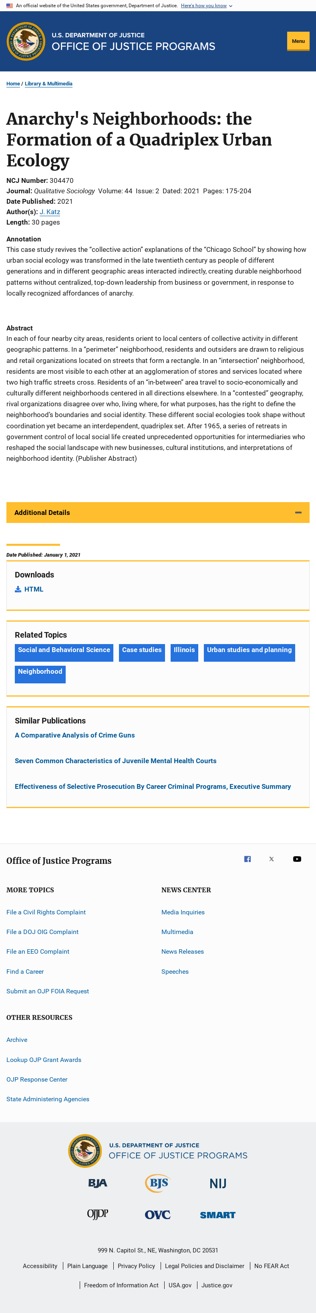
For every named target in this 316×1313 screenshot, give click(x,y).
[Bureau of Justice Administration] (98, 1189)
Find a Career (25, 971)
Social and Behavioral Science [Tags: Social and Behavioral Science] (64, 650)
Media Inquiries (183, 912)
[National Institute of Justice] (218, 1189)
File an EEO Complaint (37, 951)
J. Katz (50, 212)
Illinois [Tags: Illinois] (184, 650)
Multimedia (177, 932)
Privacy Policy (136, 1266)
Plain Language (87, 1266)
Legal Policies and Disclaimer (204, 1266)
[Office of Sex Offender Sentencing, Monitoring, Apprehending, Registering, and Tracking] (217, 1220)
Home (13, 84)
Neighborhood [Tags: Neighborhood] (40, 671)
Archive (16, 1040)
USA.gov (180, 1285)
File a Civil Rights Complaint (46, 912)
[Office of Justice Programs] (26, 41)
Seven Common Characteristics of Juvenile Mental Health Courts (116, 761)
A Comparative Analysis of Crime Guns (75, 735)
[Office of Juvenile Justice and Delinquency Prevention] (97, 1221)
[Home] (133, 41)
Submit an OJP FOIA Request (47, 991)
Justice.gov (216, 1285)
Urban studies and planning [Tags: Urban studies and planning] (249, 650)
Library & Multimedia (48, 84)
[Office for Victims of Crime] (158, 1220)
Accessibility (40, 1266)
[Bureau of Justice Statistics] (158, 1194)
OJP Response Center (36, 1079)
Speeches (175, 971)
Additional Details (42, 513)
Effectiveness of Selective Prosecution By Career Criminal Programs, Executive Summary (153, 786)
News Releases (182, 951)
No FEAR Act (271, 1266)
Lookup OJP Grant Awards (43, 1060)
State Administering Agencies (47, 1099)
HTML (33, 589)
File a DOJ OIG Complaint (42, 932)
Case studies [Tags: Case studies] (142, 650)
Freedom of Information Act (121, 1285)
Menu (298, 41)
